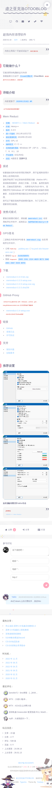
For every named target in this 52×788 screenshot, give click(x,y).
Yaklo (14, 597)
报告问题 (10, 349)
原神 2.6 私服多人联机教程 (17, 630)
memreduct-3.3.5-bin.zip (17, 277)
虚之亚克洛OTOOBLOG (26, 9)
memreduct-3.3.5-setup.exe (19, 280)
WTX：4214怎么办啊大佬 (17, 706)
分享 (27, 530)
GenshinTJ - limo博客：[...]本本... (20, 693)
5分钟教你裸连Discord (15, 638)
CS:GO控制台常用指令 (15, 645)
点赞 (12, 529)
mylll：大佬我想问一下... (16, 718)
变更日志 (10, 332)
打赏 (43, 530)
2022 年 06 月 (11, 662)
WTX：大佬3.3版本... (15, 699)
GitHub (9, 328)
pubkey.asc (23, 248)
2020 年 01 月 (11, 678)
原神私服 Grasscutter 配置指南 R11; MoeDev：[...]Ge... (26, 712)
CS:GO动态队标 (13, 641)
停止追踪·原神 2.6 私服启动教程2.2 (21, 626)
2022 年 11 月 (11, 659)
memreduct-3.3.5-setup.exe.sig (20, 284)
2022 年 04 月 (11, 666)
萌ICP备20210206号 (26, 763)
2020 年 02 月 (11, 674)
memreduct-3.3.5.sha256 (17, 287)
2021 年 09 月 (11, 670)
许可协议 (10, 335)
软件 (16, 40)
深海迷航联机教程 (13, 634)
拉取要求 (10, 353)
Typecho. (23, 782)
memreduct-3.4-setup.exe (18, 310)
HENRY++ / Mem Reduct (23, 123)
